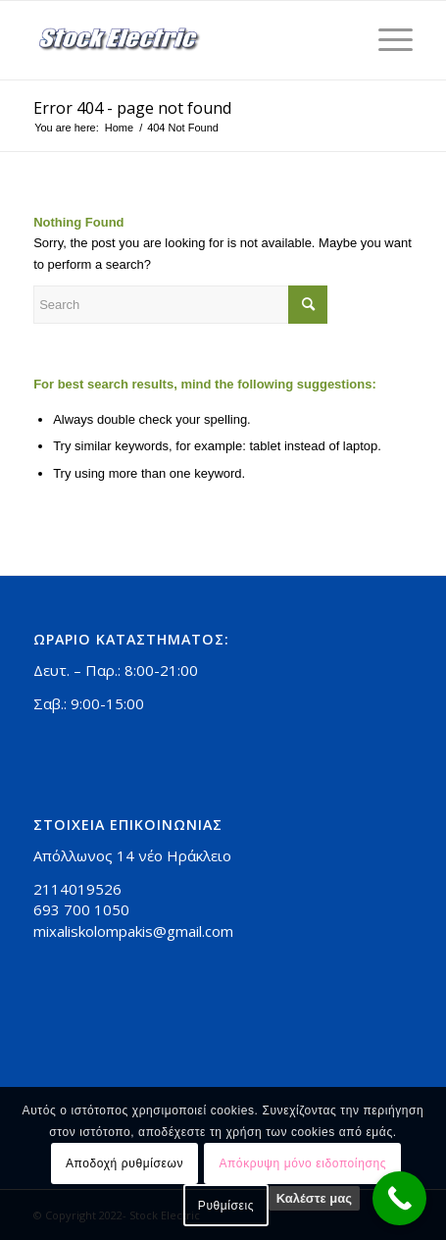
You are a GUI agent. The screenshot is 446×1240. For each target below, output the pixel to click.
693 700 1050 (81, 909)
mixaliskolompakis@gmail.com (133, 931)
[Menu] (386, 40)
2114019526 (77, 889)
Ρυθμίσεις (226, 1206)
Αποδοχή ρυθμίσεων (124, 1163)
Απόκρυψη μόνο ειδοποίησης (302, 1163)
